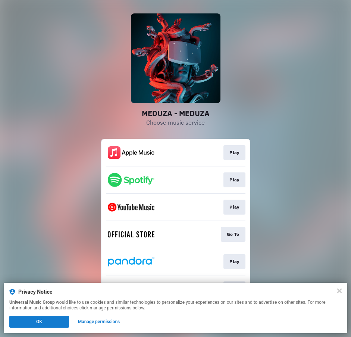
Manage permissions (99, 321)
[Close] (339, 291)
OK (39, 321)
